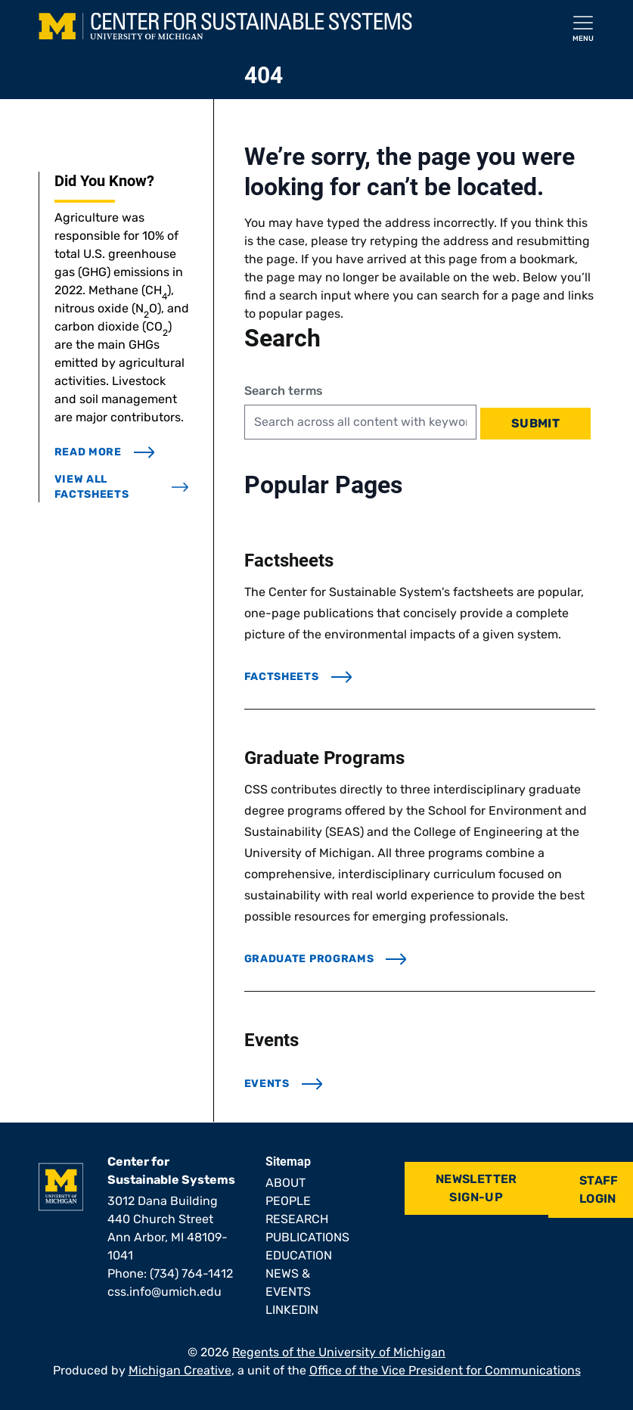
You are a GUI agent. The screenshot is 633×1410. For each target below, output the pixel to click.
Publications (307, 1237)
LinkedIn (291, 1310)
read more (104, 452)
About (285, 1183)
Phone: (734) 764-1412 (170, 1273)
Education (298, 1255)
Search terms (283, 391)
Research (296, 1219)
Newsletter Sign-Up (476, 1188)
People (288, 1201)
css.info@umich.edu (164, 1291)
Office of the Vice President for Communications (445, 1370)
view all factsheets (121, 487)
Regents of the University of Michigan (338, 1352)
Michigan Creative (180, 1370)
